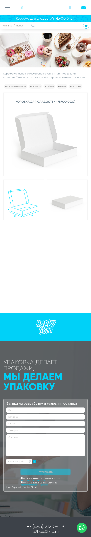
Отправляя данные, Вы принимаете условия (40, 479)
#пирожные (75, 86)
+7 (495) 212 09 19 (45, 526)
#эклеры (62, 86)
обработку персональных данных (34, 485)
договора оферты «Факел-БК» (32, 480)
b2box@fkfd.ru (45, 531)
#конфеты (49, 86)
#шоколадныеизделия (15, 86)
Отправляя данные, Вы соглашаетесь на (38, 484)
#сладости (35, 86)
